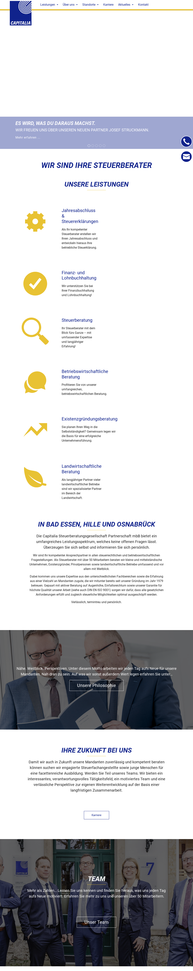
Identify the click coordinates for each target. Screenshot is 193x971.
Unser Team (96, 780)
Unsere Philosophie (96, 543)
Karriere (96, 673)
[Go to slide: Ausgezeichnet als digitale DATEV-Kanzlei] (92, 145)
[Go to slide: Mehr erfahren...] (96, 145)
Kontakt (96, 892)
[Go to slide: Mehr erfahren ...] (89, 145)
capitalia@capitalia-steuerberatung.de (58, 957)
